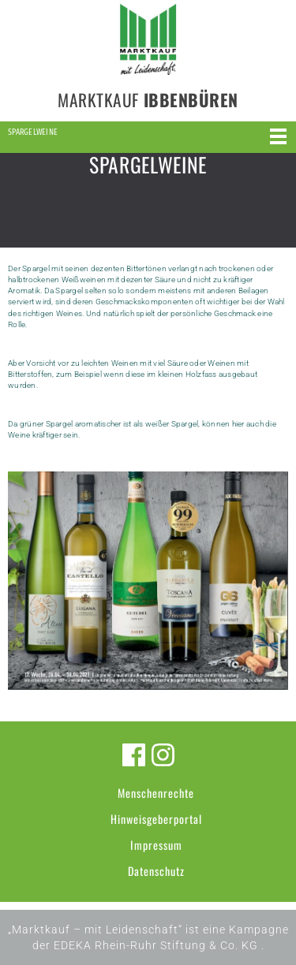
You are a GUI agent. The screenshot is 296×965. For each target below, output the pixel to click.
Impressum (156, 844)
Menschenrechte (156, 792)
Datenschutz (156, 871)
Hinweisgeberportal (156, 818)
